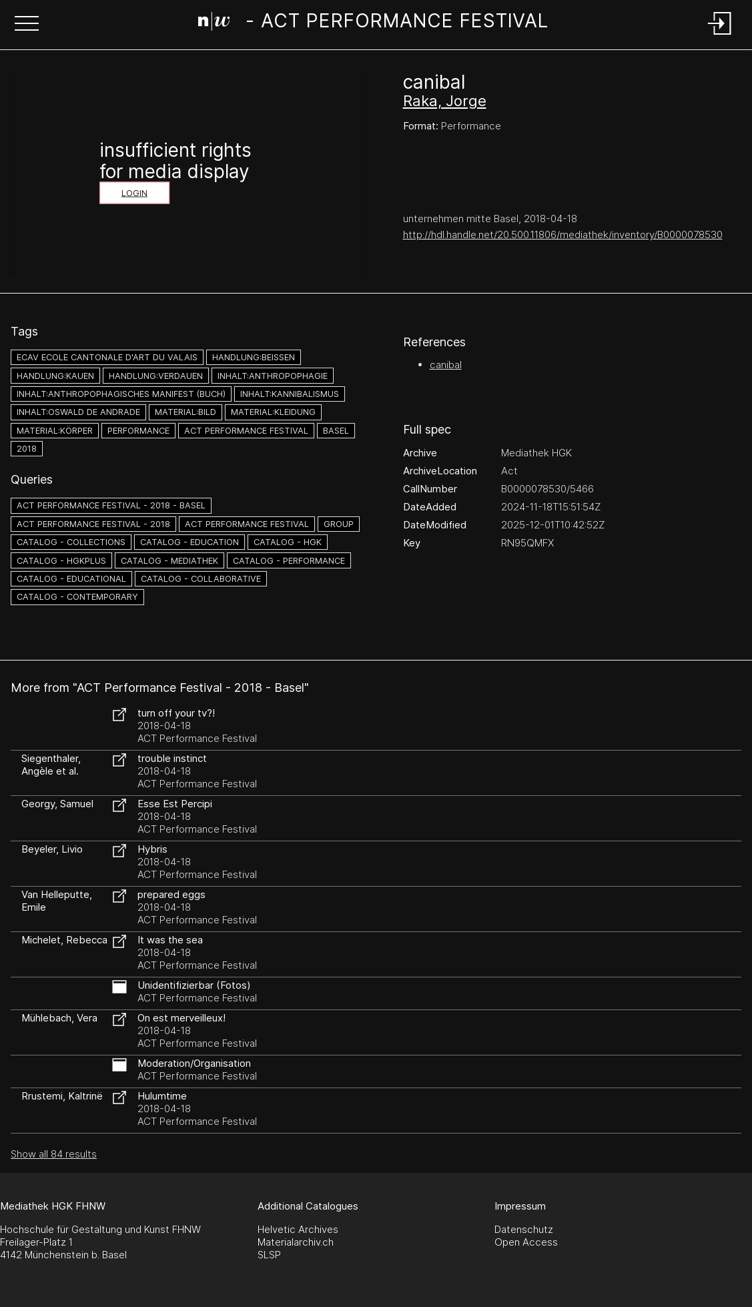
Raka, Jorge (444, 100)
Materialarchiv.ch (296, 1242)
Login (134, 193)
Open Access (526, 1242)
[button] (27, 24)
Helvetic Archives (298, 1229)
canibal (446, 364)
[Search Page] (373, 23)
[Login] (720, 35)
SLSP (269, 1254)
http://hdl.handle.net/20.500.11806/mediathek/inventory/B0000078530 (563, 234)
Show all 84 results (54, 1154)
